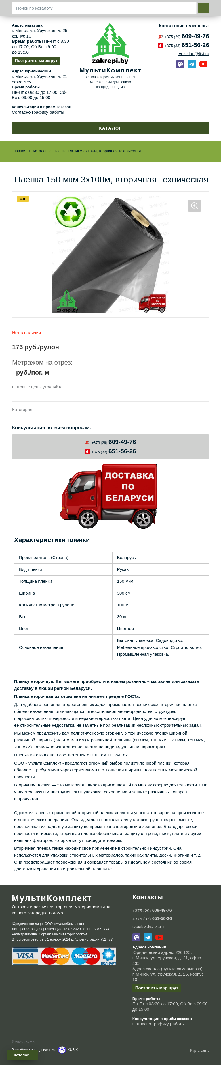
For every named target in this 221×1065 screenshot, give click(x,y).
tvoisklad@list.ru (193, 53)
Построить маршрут (36, 60)
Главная (19, 151)
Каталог (110, 128)
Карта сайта (199, 1051)
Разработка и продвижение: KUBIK (45, 1050)
